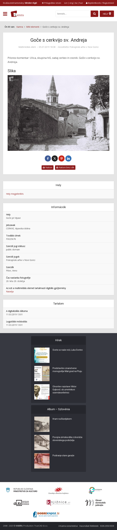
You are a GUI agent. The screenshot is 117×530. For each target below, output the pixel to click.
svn (65, 3)
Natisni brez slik (65, 167)
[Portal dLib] (21, 503)
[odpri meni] (5, 13)
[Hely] (107, 14)
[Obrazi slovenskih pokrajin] (95, 503)
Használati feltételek (89, 526)
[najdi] (94, 14)
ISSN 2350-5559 (107, 526)
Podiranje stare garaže (63, 455)
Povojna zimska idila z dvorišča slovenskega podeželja (67, 438)
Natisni (47, 167)
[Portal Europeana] (95, 490)
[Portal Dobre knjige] (46, 514)
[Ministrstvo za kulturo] (21, 490)
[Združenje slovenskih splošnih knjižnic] (58, 503)
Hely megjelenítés (15, 193)
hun (81, 3)
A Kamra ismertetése (68, 526)
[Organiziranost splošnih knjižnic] (58, 490)
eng (71, 3)
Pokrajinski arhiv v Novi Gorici (84, 47)
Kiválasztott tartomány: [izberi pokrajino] (20, 3)
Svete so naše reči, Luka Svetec (68, 350)
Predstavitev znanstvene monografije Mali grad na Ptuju (67, 369)
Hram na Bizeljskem (62, 419)
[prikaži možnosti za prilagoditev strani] (51, 3)
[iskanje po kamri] (73, 14)
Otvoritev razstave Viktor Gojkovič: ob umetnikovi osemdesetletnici (64, 389)
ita (76, 3)
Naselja (10, 291)
